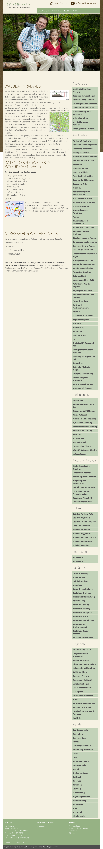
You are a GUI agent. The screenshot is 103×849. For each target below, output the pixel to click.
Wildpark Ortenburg (82, 141)
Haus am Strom (79, 335)
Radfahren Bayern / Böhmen (81, 632)
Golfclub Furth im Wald (83, 514)
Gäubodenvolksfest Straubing (81, 467)
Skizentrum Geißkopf (82, 680)
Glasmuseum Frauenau (83, 315)
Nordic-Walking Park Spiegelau (82, 112)
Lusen (75, 757)
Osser (75, 753)
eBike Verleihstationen (83, 637)
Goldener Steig (79, 800)
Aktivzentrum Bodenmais (84, 703)
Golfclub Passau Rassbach (84, 537)
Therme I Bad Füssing (82, 446)
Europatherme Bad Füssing (85, 426)
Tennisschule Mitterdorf (83, 107)
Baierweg (77, 781)
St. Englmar (78, 691)
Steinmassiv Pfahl (81, 761)
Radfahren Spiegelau (82, 612)
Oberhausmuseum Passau (84, 238)
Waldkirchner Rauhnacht (84, 487)
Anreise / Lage (74, 826)
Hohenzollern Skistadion (84, 668)
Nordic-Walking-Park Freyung (82, 90)
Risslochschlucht (80, 773)
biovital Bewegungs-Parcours (82, 123)
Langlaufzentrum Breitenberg (80, 655)
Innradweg (77, 585)
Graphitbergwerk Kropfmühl (80, 379)
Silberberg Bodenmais (83, 148)
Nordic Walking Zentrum (83, 99)
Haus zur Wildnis (80, 172)
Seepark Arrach (79, 442)
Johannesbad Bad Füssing (84, 418)
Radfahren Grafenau (82, 593)
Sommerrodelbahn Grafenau (81, 232)
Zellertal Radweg (80, 573)
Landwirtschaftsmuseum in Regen (85, 255)
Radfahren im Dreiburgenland (80, 625)
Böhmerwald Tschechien (83, 227)
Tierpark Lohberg (80, 301)
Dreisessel (77, 812)
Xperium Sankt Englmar (83, 180)
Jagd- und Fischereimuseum (81, 306)
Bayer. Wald (28, 265)
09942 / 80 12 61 (61, 3)
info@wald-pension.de (83, 3)
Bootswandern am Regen (84, 96)
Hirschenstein (79, 816)
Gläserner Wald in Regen (84, 246)
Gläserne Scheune (81, 206)
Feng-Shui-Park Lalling (83, 176)
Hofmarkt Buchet (80, 168)
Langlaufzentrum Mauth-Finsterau (84, 712)
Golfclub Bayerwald (81, 517)
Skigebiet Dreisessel (82, 707)
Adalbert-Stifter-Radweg (84, 597)
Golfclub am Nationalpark (84, 521)
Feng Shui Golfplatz (81, 525)
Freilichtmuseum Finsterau (85, 156)
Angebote (56, 10)
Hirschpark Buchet (81, 152)
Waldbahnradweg (80, 581)
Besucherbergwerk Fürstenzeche (81, 193)
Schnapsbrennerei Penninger (81, 211)
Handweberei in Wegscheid (85, 144)
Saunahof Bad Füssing (82, 430)
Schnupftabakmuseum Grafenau (83, 351)
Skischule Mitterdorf (82, 649)
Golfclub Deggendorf (82, 533)
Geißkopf (77, 777)
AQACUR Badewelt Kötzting (85, 450)
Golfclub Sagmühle (81, 545)
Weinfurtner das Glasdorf (84, 160)
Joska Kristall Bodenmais (84, 264)
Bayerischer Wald (40, 847)
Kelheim (76, 311)
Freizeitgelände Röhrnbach (85, 103)
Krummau (77, 323)
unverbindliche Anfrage (78, 828)
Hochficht (77, 718)
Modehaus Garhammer (83, 249)
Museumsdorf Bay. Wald (83, 280)
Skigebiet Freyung (81, 676)
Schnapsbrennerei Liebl (83, 260)
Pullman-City (79, 327)
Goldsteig (77, 788)
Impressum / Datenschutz (15, 842)
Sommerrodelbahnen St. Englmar (83, 296)
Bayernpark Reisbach (82, 290)
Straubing (77, 188)
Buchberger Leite (80, 730)
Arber (75, 699)
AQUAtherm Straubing (82, 422)
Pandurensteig (79, 765)
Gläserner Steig (79, 738)
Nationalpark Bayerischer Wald (84, 357)
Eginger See (78, 400)
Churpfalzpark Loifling (83, 373)
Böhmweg (77, 785)
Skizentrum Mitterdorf (83, 695)
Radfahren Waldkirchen (83, 620)
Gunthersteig (79, 792)
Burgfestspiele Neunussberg (79, 482)
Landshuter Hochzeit (82, 472)
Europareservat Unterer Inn (85, 242)
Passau (76, 217)
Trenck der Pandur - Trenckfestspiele (81, 492)
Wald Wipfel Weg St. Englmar (81, 285)
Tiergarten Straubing (82, 272)
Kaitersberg (78, 734)
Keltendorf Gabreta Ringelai (81, 368)
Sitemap (72, 833)
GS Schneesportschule (83, 687)
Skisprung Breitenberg (83, 384)
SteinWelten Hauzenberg (84, 202)
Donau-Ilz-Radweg (81, 604)
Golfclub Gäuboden (81, 529)
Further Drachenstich (82, 501)
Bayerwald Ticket (80, 184)
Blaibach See (78, 438)
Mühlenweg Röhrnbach (83, 749)
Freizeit (66, 10)
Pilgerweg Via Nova (81, 796)
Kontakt (75, 10)
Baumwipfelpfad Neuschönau (80, 222)
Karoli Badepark (80, 415)
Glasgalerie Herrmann (82, 198)
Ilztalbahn (77, 331)
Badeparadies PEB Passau (84, 411)
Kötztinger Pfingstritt (82, 498)
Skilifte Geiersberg (81, 660)
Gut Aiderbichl (79, 276)
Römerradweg (79, 600)
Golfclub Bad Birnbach (83, 541)
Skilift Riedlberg (80, 672)
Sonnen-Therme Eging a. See (83, 405)
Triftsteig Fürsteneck (82, 745)
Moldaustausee (79, 454)
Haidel (76, 741)
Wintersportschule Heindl (84, 664)
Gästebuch (73, 830)
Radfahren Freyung (81, 608)
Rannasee (77, 434)
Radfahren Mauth (80, 616)
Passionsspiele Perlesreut (84, 476)
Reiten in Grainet (80, 118)
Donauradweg (79, 577)
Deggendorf (78, 164)
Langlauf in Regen (81, 684)
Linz (74, 339)
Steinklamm (78, 804)
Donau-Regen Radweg (83, 589)
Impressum (78, 557)
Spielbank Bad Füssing (83, 268)
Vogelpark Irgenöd (81, 319)
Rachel (76, 769)
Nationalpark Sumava (82, 388)
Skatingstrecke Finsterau (84, 128)
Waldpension (44, 10)
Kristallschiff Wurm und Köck (83, 344)
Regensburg (78, 363)
